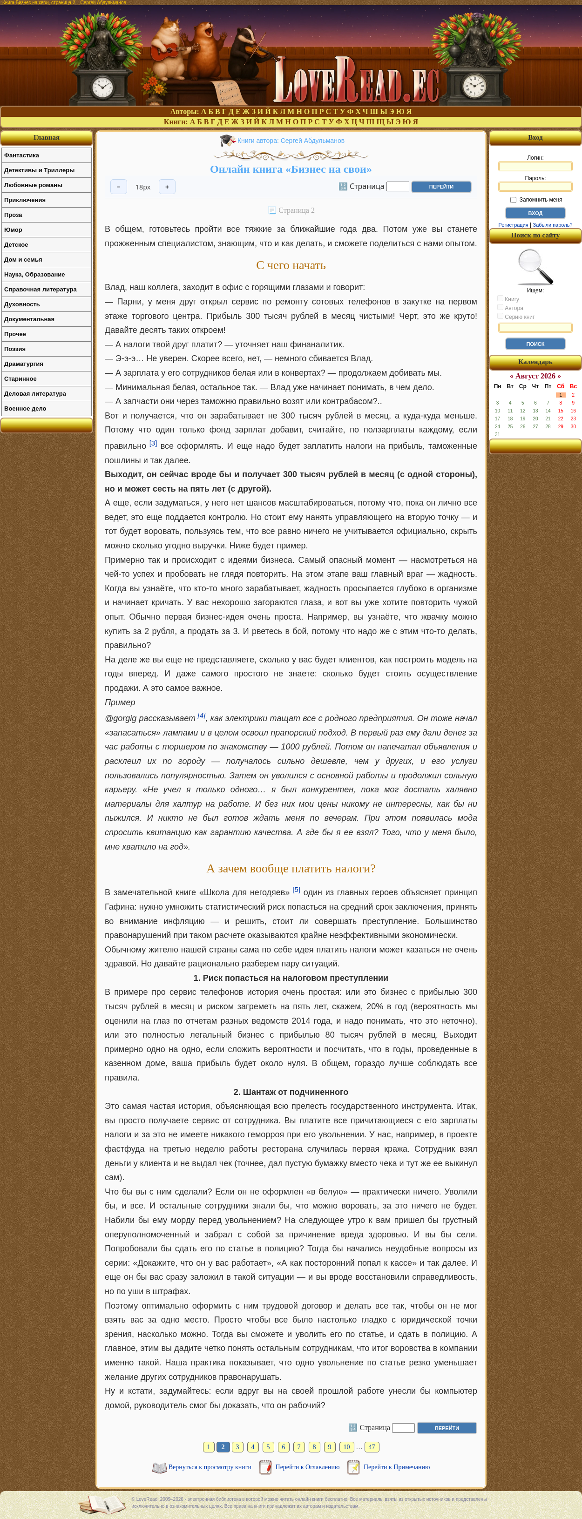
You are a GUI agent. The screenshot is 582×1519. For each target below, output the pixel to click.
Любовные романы (33, 185)
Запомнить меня (536, 199)
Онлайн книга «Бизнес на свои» (291, 169)
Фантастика (21, 155)
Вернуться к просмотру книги (211, 1467)
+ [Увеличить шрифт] (167, 186)
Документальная (29, 319)
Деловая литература (35, 393)
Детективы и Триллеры (39, 170)
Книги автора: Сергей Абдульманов (291, 140)
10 (347, 1447)
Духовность (22, 304)
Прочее (15, 334)
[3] (153, 443)
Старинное (20, 378)
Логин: (535, 163)
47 (372, 1447)
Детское (16, 244)
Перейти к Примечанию (397, 1467)
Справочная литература (40, 289)
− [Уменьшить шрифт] (119, 186)
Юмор (13, 229)
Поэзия (15, 348)
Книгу (508, 299)
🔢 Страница (361, 186)
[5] (296, 889)
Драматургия (23, 363)
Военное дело (25, 408)
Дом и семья (23, 259)
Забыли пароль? (553, 225)
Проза (13, 214)
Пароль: (535, 183)
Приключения (25, 199)
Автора (510, 307)
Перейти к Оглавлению (308, 1467)
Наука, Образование (34, 274)
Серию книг (516, 316)
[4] (202, 715)
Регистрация (513, 225)
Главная (47, 137)
